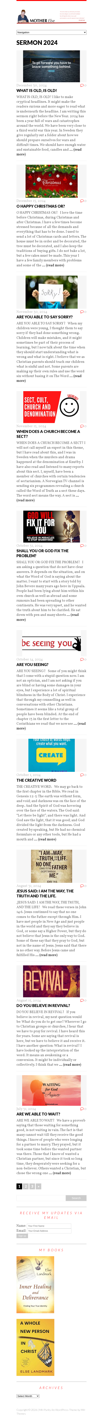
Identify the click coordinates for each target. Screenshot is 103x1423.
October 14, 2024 (29, 659)
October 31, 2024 (29, 545)
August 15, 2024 (28, 1000)
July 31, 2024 (26, 1109)
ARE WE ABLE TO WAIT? (38, 1114)
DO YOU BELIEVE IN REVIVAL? (43, 1005)
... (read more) (53, 265)
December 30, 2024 (31, 85)
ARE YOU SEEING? (32, 664)
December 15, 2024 (31, 201)
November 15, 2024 (31, 426)
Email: (21, 1230)
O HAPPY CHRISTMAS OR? (40, 206)
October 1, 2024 (28, 775)
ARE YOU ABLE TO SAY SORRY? (44, 317)
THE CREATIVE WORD (36, 780)
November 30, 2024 (31, 312)
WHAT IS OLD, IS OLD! (36, 90)
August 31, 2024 (28, 886)
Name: (21, 1226)
